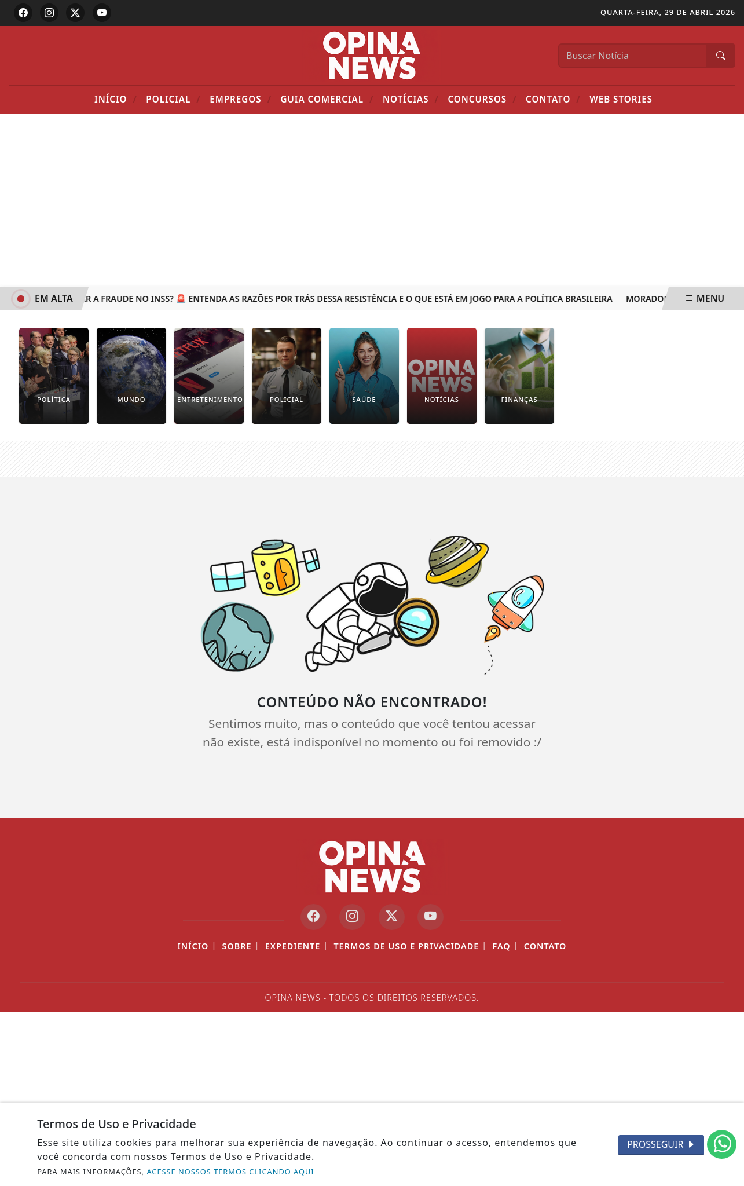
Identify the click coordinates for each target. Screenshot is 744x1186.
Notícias (411, 98)
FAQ (501, 945)
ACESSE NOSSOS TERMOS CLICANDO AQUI (230, 1171)
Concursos (482, 98)
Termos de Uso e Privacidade (406, 945)
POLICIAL (173, 98)
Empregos (241, 98)
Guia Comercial (326, 98)
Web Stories (621, 99)
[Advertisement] (372, 200)
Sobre (237, 945)
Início (115, 98)
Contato (553, 98)
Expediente (293, 945)
